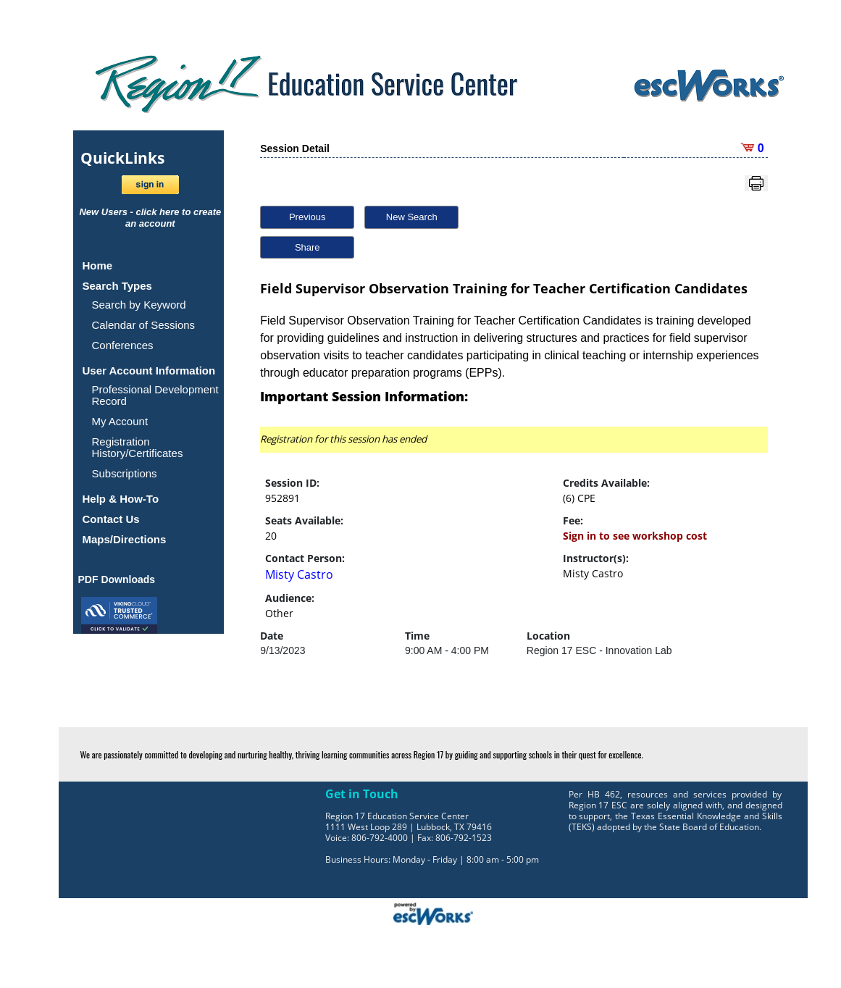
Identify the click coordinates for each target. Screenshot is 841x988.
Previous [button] (307, 217)
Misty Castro (299, 574)
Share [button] (307, 247)
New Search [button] (412, 217)
